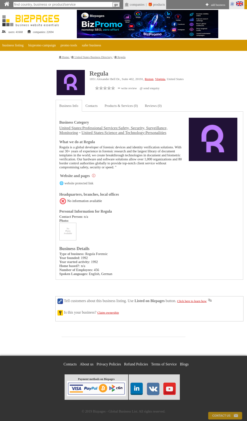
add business (218, 5)
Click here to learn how (192, 301)
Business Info (68, 106)
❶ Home (64, 57)
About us (87, 364)
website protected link (78, 183)
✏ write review (127, 88)
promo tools (69, 45)
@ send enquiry (150, 88)
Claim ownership (108, 312)
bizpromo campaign (42, 45)
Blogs (184, 364)
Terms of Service (164, 364)
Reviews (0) (153, 106)
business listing (13, 45)
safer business (91, 45)
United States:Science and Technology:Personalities (124, 132)
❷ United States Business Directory (92, 57)
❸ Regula (120, 57)
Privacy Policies (109, 364)
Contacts (92, 106)
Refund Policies (136, 364)
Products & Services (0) (121, 106)
